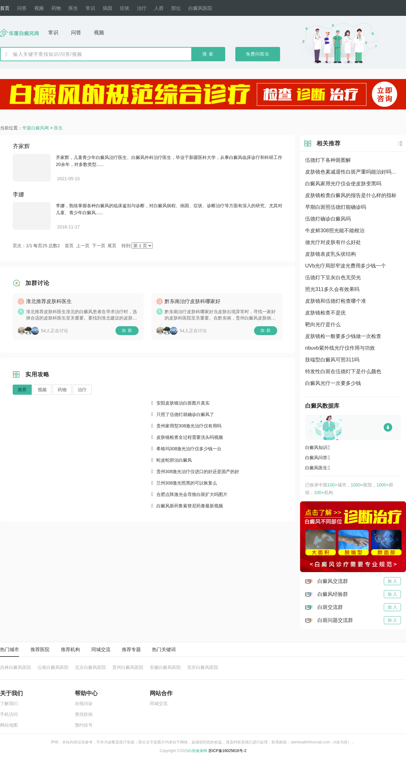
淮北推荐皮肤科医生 (49, 301)
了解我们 (9, 703)
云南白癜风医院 (53, 667)
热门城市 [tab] (9, 649)
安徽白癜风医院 (165, 667)
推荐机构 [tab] (70, 649)
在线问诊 (84, 703)
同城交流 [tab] (100, 649)
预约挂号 (84, 725)
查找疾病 (84, 714)
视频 (42, 389)
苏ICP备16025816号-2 (227, 751)
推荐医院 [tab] (39, 649)
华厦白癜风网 (35, 127)
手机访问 (9, 714)
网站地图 (9, 725)
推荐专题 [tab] (131, 649)
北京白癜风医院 (90, 667)
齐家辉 (21, 146)
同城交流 (158, 703)
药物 (62, 389)
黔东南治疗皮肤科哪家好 (192, 301)
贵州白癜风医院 (127, 667)
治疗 (82, 389)
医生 (58, 127)
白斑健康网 (197, 751)
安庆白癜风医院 (202, 667)
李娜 (18, 194)
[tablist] (203, 649)
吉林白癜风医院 (15, 667)
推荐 (22, 389)
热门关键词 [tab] (164, 649)
